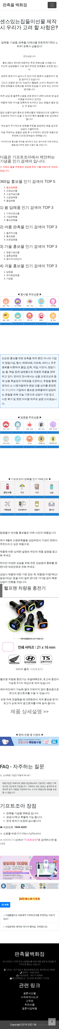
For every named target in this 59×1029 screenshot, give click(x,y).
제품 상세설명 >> (30, 711)
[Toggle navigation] (52, 5)
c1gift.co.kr (43, 1024)
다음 (15, 839)
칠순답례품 (11, 187)
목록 (5, 904)
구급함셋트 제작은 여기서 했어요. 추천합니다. (26, 926)
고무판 (29, 1000)
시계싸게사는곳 (29, 997)
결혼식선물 (29, 993)
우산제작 (11, 389)
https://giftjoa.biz (31, 833)
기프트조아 (36, 669)
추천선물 (30, 1004)
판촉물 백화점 (15, 5)
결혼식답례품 (29, 1008)
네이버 (7, 839)
